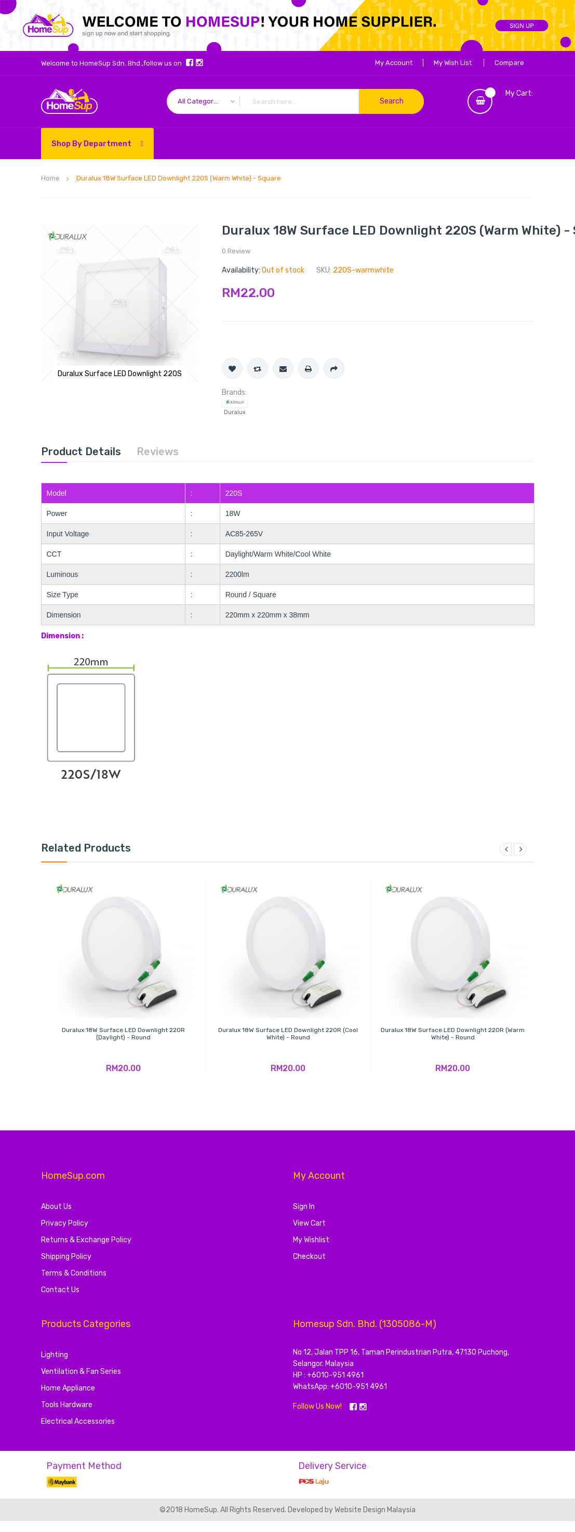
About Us (56, 1206)
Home (50, 178)
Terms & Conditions (73, 1273)
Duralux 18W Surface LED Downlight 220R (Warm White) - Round (453, 1033)
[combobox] (295, 101)
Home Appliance (68, 1388)
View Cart (309, 1223)
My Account (393, 63)
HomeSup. (202, 1509)
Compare (509, 63)
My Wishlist (311, 1239)
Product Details (81, 451)
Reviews (158, 451)
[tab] (81, 451)
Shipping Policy (66, 1256)
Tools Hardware (66, 1404)
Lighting (54, 1354)
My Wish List (453, 63)
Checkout (309, 1256)
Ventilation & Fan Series (81, 1371)
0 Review (236, 251)
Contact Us (60, 1289)
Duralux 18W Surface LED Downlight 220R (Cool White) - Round (288, 1033)
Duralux (235, 412)
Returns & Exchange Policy (86, 1239)
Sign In (304, 1206)
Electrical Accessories (78, 1421)
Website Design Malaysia (375, 1509)
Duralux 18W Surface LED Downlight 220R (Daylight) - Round (123, 1033)
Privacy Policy (64, 1223)
